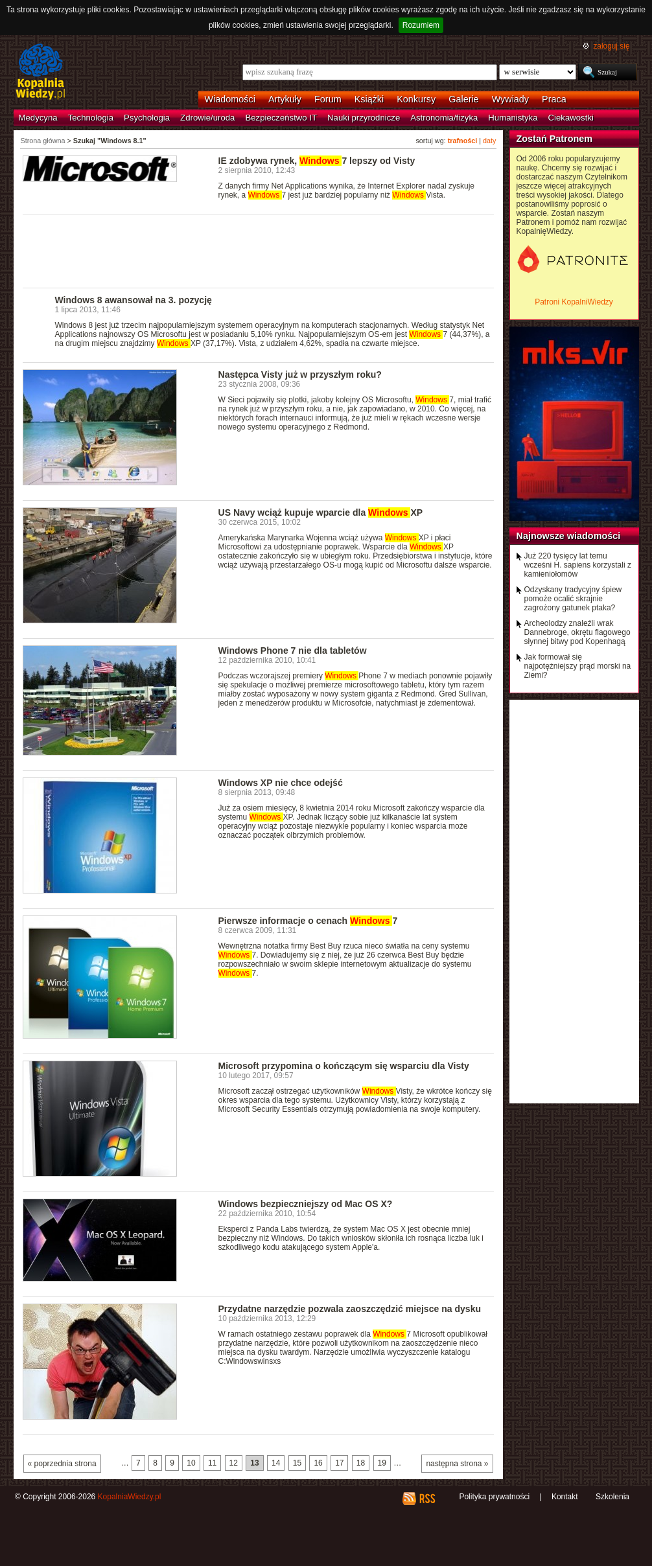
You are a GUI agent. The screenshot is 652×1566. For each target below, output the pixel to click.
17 (339, 1463)
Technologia (90, 117)
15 (297, 1463)
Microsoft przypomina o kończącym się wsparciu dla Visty (343, 1066)
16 (318, 1463)
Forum (328, 99)
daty (489, 140)
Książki (369, 99)
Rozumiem (420, 25)
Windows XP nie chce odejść (280, 782)
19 (382, 1463)
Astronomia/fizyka (444, 117)
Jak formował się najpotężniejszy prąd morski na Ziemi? (577, 666)
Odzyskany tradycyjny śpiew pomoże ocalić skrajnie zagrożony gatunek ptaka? (573, 598)
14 (276, 1463)
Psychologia (147, 117)
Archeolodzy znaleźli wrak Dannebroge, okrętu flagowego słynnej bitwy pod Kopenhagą (577, 632)
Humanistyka (512, 117)
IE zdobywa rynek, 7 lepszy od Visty (316, 160)
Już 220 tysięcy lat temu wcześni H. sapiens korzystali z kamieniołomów (577, 565)
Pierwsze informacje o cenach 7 (308, 920)
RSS (426, 1498)
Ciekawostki (571, 117)
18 (360, 1463)
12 (233, 1463)
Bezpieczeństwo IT (281, 117)
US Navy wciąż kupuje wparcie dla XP (320, 512)
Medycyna (38, 117)
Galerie (463, 99)
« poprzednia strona (62, 1463)
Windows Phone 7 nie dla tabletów (292, 650)
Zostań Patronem (555, 138)
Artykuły (284, 99)
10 (191, 1463)
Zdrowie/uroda (207, 117)
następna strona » (457, 1463)
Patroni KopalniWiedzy (574, 301)
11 (212, 1463)
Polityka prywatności (494, 1496)
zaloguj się (611, 46)
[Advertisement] (259, 250)
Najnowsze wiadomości (569, 536)
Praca (554, 99)
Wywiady (510, 99)
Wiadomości (230, 99)
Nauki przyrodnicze (363, 117)
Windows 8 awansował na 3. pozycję (133, 300)
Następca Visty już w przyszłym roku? (300, 374)
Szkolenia (612, 1496)
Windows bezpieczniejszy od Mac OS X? (305, 1204)
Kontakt (565, 1496)
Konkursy (416, 99)
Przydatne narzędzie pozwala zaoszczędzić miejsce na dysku (350, 1309)
